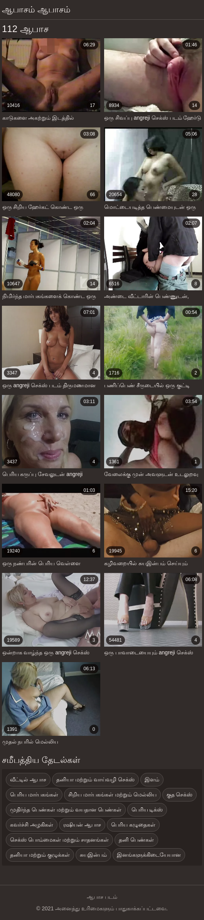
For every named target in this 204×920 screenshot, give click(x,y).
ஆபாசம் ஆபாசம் (36, 9)
